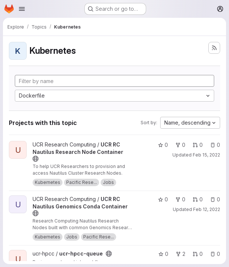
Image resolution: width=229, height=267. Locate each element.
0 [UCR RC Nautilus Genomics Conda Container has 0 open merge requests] (198, 199)
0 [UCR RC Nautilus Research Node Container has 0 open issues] (215, 145)
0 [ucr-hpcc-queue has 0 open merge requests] (198, 254)
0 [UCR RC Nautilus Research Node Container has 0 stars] (163, 145)
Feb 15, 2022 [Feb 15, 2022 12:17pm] (206, 155)
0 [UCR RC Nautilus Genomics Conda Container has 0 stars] (163, 199)
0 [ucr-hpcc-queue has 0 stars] (163, 254)
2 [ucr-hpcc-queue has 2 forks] (180, 254)
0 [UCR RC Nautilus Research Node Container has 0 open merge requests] (198, 145)
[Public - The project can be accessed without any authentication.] (35, 159)
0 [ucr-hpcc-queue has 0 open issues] (215, 254)
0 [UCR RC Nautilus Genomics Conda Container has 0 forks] (180, 199)
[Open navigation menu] (22, 9)
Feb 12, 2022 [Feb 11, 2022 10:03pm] (206, 209)
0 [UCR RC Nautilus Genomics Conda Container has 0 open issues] (215, 199)
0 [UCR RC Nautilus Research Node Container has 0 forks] (180, 145)
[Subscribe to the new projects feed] (214, 48)
